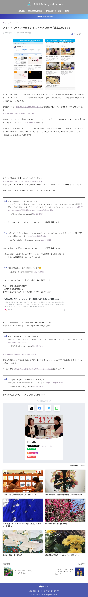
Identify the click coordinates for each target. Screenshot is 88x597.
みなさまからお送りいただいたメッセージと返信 (33, 369)
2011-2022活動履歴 (35, 11)
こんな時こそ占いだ (51, 591)
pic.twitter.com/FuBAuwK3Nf (42, 210)
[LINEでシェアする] (57, 408)
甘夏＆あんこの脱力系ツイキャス (29, 107)
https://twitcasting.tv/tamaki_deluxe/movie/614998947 (23, 181)
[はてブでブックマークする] (48, 408)
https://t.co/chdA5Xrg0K (17, 342)
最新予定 (22, 11)
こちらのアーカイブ (29, 122)
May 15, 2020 (37, 214)
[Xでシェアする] (31, 408)
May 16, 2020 (37, 386)
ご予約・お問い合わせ (44, 16)
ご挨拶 (67, 11)
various (82, 465)
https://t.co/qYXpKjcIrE (54, 382)
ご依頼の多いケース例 (53, 11)
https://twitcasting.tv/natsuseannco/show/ (18, 113)
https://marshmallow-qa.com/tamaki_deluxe (19, 354)
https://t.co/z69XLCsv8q (37, 236)
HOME (44, 587)
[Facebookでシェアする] (40, 408)
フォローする (46, 446)
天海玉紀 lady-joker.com (44, 4)
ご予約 (40, 591)
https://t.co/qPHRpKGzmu (21, 210)
